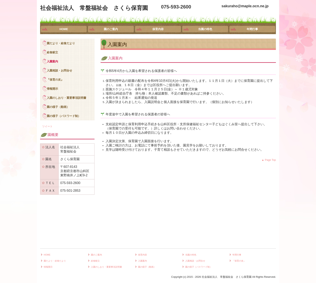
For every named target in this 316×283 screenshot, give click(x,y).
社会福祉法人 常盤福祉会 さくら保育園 (94, 8)
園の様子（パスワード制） (64, 116)
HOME (63, 29)
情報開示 (52, 88)
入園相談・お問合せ (59, 70)
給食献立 (52, 52)
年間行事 (252, 29)
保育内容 (158, 29)
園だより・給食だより (61, 43)
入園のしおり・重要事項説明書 (66, 97)
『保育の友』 (55, 79)
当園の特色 (205, 29)
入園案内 (52, 61)
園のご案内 (111, 29)
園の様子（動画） (58, 106)
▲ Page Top (269, 159)
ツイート (47, 126)
